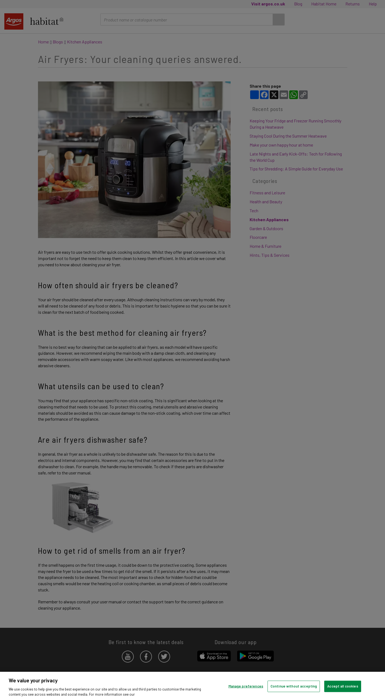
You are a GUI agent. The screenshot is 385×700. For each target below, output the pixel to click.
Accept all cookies (342, 686)
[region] (192, 686)
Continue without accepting (294, 686)
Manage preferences (245, 686)
